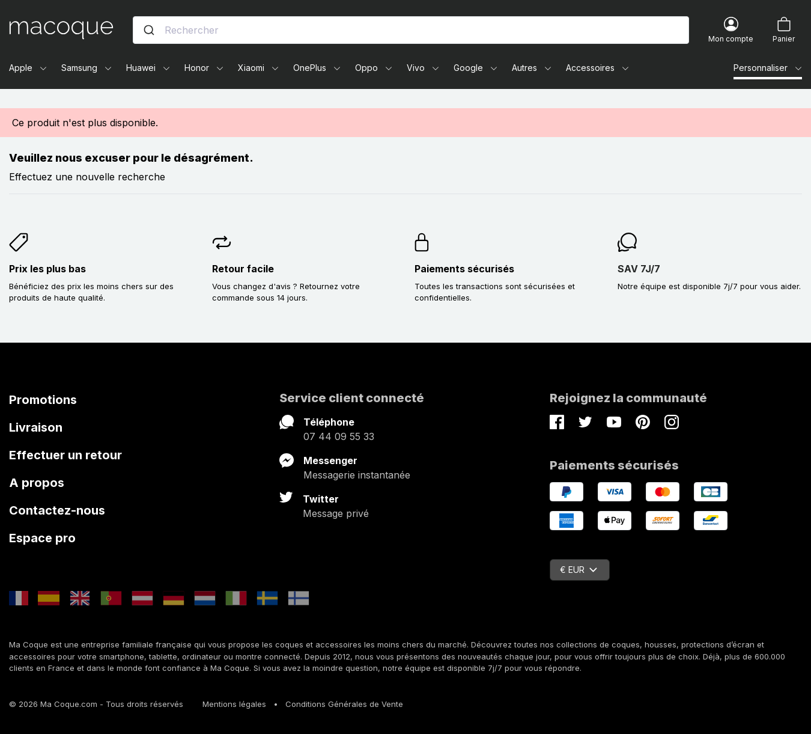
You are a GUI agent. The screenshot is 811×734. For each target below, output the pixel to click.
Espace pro (42, 538)
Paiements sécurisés (464, 269)
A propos (36, 483)
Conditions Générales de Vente (344, 704)
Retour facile (243, 269)
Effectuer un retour (65, 455)
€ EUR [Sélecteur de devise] (578, 569)
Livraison (35, 427)
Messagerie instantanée (356, 475)
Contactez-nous (57, 510)
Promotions (43, 400)
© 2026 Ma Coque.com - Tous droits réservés (96, 704)
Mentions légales (234, 704)
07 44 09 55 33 (338, 436)
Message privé (336, 513)
